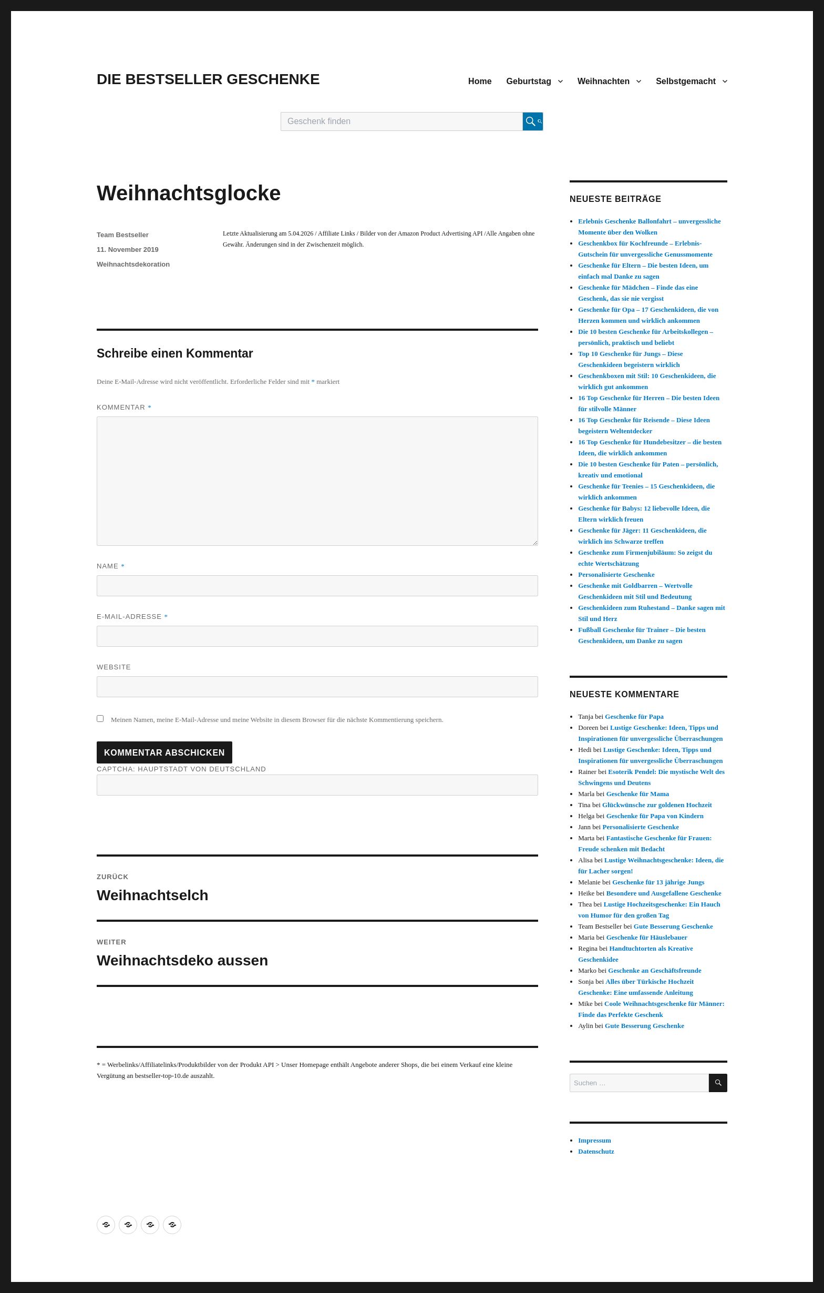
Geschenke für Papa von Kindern (655, 816)
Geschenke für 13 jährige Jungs (658, 882)
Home (479, 81)
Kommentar (124, 407)
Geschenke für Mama (638, 794)
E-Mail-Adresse (132, 616)
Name (111, 566)
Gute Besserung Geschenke (673, 926)
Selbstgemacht (686, 81)
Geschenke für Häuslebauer (646, 937)
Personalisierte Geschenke (616, 574)
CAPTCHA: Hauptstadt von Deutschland (317, 780)
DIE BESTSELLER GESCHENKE (208, 79)
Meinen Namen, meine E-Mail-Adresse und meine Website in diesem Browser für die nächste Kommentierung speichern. (277, 720)
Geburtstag (529, 81)
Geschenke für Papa (634, 716)
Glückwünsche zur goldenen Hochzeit (657, 805)
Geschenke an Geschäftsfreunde (654, 970)
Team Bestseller (123, 235)
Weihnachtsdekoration (133, 264)
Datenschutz (596, 1151)
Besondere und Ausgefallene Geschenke (664, 893)
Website (114, 667)
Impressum (594, 1140)
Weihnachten (604, 81)
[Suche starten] (532, 121)
